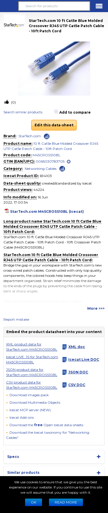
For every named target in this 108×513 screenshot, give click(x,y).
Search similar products (22, 112)
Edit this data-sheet (54, 125)
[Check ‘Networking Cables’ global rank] (62, 168)
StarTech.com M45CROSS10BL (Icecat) (47, 211)
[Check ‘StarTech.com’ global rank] (46, 136)
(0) (13, 102)
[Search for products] (54, 6)
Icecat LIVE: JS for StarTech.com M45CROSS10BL (32, 359)
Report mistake (16, 319)
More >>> (96, 308)
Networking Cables (40, 168)
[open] (69, 162)
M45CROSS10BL (46, 155)
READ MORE (66, 502)
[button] (9, 6)
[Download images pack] (27, 395)
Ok (33, 502)
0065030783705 (50, 161)
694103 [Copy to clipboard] (46, 176)
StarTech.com (29, 136)
